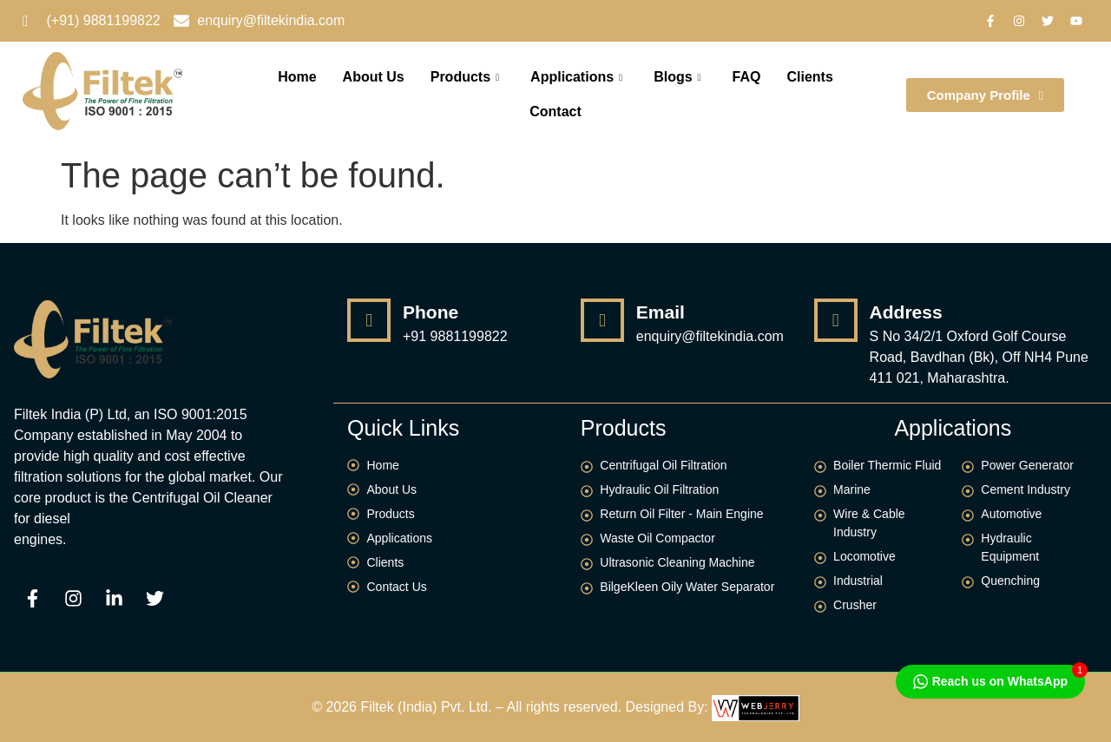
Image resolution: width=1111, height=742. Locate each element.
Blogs (677, 76)
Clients (810, 76)
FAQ (747, 76)
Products (465, 76)
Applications (576, 76)
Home (297, 76)
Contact (555, 111)
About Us (373, 76)
